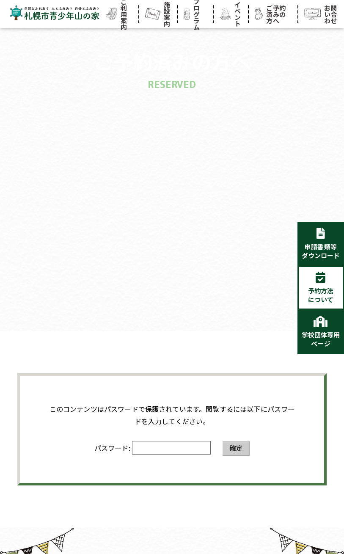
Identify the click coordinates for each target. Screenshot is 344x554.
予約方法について (321, 295)
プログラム (192, 14)
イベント (230, 14)
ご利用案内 (116, 14)
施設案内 (157, 14)
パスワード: (152, 448)
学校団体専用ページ (321, 339)
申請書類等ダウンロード (321, 251)
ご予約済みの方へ (270, 14)
